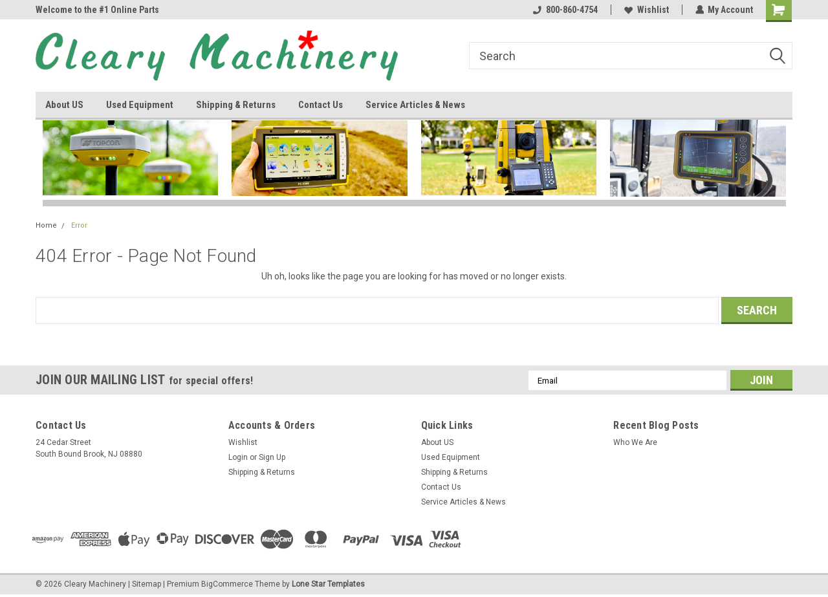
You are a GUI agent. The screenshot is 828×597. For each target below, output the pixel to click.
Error (79, 225)
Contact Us (320, 105)
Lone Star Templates (328, 584)
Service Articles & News (415, 105)
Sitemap (146, 584)
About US (64, 105)
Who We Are (635, 442)
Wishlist (646, 10)
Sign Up (272, 457)
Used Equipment (139, 105)
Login (238, 457)
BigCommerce (227, 584)
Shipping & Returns (236, 105)
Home (46, 225)
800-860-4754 (564, 10)
